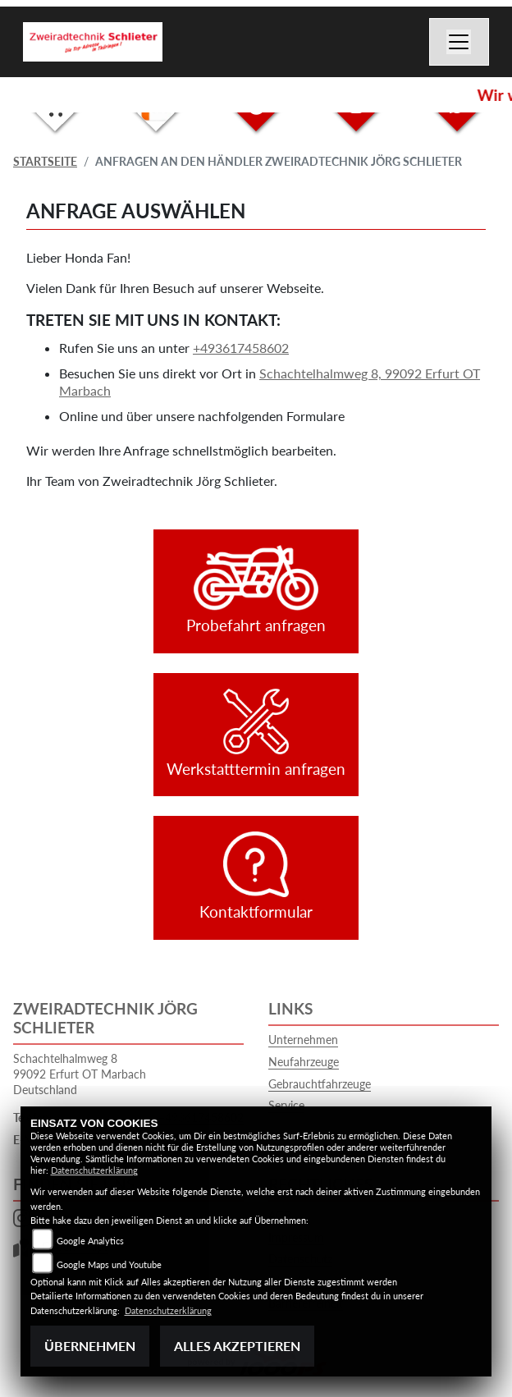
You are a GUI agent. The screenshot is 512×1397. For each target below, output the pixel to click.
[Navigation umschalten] (459, 42)
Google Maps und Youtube (109, 1264)
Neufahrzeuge (303, 1062)
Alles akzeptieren (237, 1345)
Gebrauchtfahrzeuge (319, 1084)
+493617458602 (241, 347)
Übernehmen (89, 1345)
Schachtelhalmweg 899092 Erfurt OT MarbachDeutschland (79, 1073)
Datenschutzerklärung (94, 1170)
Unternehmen (303, 1040)
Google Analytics (90, 1240)
